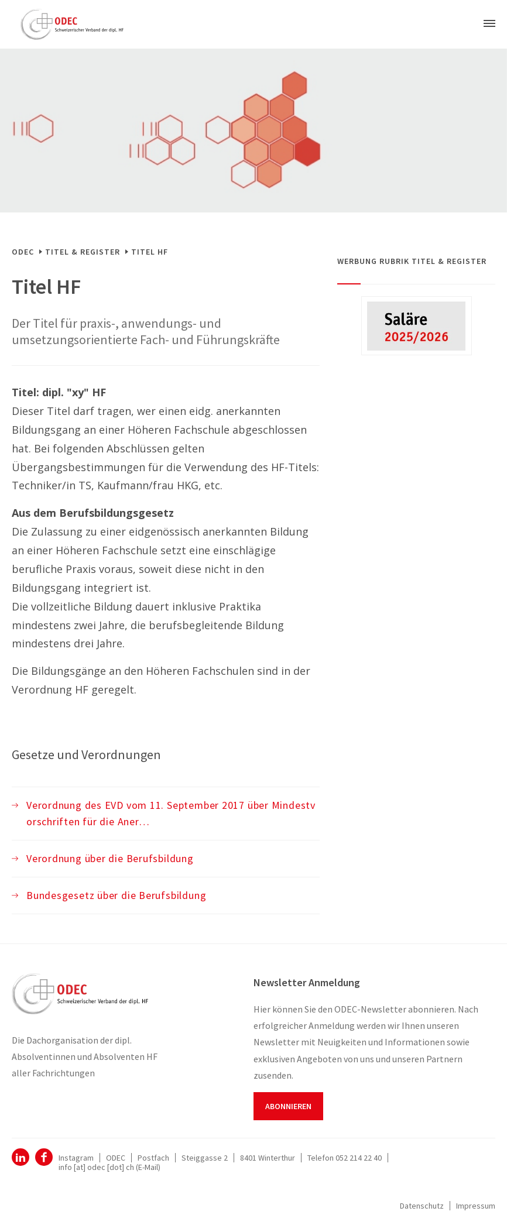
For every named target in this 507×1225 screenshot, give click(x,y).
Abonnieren (288, 1106)
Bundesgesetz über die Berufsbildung (116, 895)
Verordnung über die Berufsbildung (110, 858)
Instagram (76, 1157)
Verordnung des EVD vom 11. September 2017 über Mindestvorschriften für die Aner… (171, 813)
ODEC (23, 251)
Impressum (475, 1205)
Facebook (44, 1157)
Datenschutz (422, 1205)
